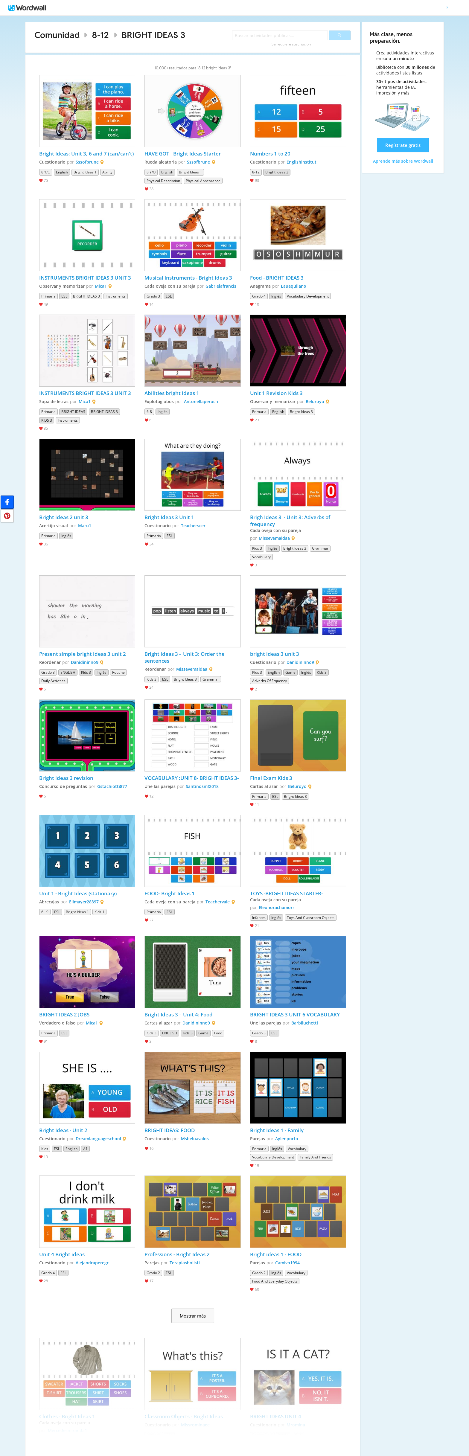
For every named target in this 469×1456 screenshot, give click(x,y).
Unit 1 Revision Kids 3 (276, 393)
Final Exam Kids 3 (271, 777)
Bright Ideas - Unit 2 (63, 1130)
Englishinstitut (301, 162)
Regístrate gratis (403, 145)
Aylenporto (286, 1138)
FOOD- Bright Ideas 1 (169, 893)
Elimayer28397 (84, 902)
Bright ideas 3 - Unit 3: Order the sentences (185, 657)
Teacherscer (193, 525)
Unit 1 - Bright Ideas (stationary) (78, 893)
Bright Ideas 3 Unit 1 (169, 517)
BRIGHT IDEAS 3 (153, 34)
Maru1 (84, 525)
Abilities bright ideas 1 (171, 393)
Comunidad (57, 34)
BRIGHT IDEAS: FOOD (169, 1130)
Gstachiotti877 (112, 786)
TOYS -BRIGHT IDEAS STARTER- (286, 893)
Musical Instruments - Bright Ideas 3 (188, 277)
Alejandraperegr (92, 1263)
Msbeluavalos (195, 1138)
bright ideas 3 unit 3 (275, 653)
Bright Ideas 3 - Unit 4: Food (178, 1014)
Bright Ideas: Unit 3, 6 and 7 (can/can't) (86, 153)
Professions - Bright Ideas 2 (177, 1254)
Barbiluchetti (304, 1023)
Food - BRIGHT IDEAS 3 (277, 277)
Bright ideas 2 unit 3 (63, 517)
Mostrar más (193, 1316)
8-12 (100, 34)
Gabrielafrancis (220, 286)
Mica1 (101, 286)
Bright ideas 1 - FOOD (276, 1254)
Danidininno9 (84, 662)
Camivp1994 (287, 1263)
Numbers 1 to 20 (270, 153)
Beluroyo (315, 401)
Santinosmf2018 (202, 786)
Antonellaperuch (201, 401)
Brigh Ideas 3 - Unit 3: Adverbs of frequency (290, 520)
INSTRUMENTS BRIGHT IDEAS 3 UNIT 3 (85, 277)
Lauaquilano (293, 286)
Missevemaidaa (274, 538)
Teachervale (217, 902)
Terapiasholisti (185, 1263)
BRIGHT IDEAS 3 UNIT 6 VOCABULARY (295, 1014)
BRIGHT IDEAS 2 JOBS (64, 1014)
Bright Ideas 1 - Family (277, 1130)
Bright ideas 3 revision (66, 777)
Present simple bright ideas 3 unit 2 (82, 653)
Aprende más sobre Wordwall (403, 161)
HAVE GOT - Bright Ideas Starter (182, 153)
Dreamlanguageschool (98, 1138)
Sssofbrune (87, 162)
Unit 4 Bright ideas (62, 1254)
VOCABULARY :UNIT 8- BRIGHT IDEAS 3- (191, 777)
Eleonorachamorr (276, 907)
